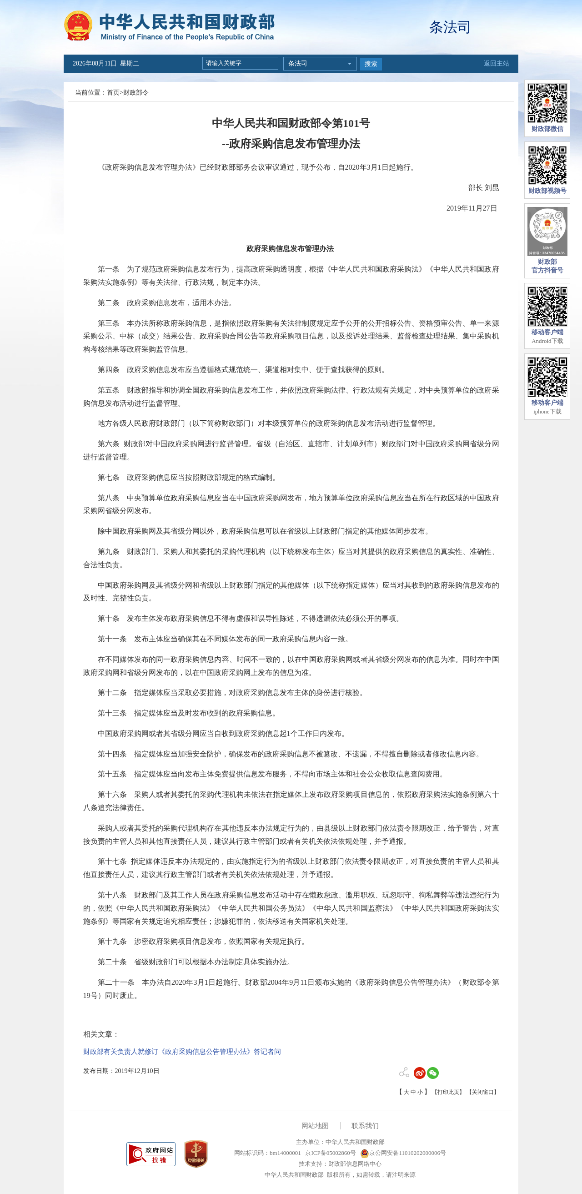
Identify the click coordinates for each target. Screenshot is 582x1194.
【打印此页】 (448, 1092)
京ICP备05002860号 (330, 1152)
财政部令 (136, 92)
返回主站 (496, 63)
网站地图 (315, 1125)
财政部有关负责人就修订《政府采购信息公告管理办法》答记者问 (182, 1051)
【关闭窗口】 (483, 1092)
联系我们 (365, 1125)
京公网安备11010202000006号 (403, 1152)
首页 (113, 92)
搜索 (371, 63)
